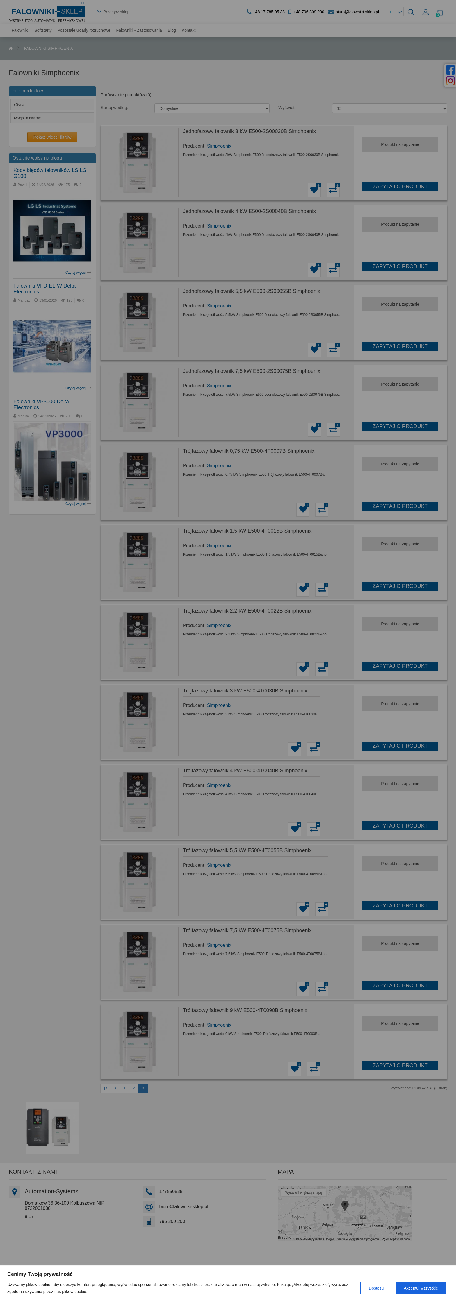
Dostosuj (376, 1288)
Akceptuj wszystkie (421, 1288)
